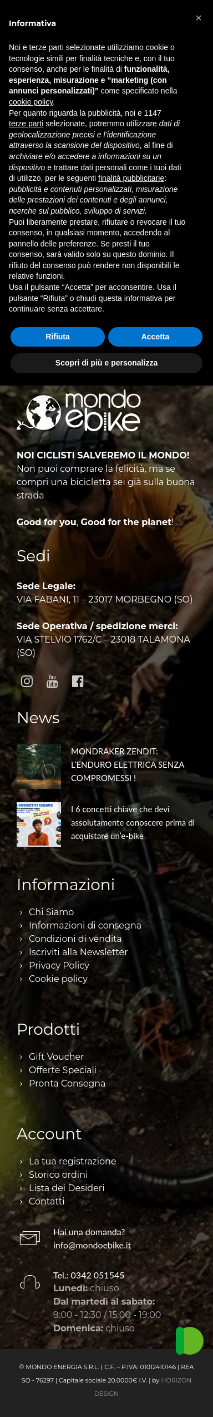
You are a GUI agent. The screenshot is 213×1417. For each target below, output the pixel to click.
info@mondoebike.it (92, 1245)
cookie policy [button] (31, 101)
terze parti (26, 123)
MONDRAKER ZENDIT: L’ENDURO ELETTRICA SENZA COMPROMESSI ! (127, 764)
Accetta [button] (155, 336)
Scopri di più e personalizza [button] (106, 362)
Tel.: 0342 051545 (89, 1275)
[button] (198, 18)
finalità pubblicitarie (131, 178)
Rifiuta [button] (57, 336)
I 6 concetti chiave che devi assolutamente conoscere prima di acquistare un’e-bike (133, 822)
